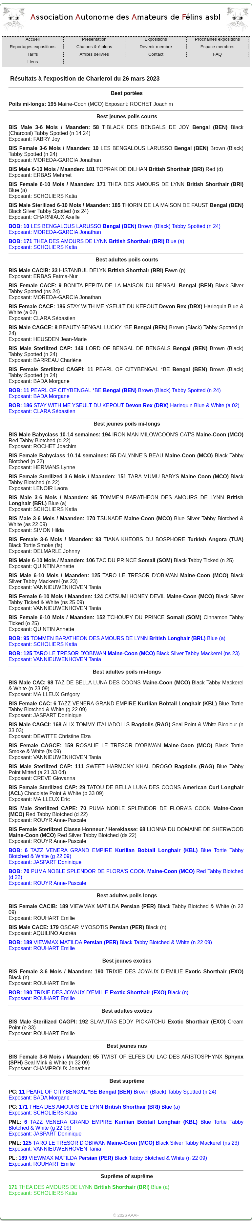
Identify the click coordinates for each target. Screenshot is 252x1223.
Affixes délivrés (94, 54)
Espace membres (217, 46)
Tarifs (32, 54)
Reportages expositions (32, 46)
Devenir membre (156, 46)
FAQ (217, 54)
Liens (32, 61)
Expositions (156, 39)
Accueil (33, 39)
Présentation (94, 39)
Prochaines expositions (217, 39)
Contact (155, 54)
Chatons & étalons (94, 46)
